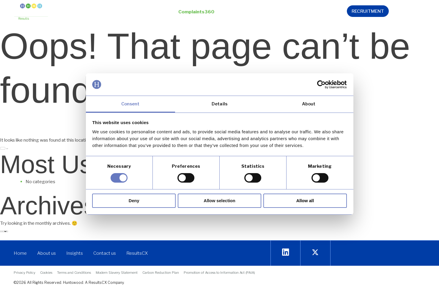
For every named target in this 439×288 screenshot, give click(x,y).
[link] (321, 84)
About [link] (309, 104)
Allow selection (219, 200)
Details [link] (219, 104)
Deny (134, 200)
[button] (135, 12)
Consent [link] (130, 104)
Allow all (305, 200)
